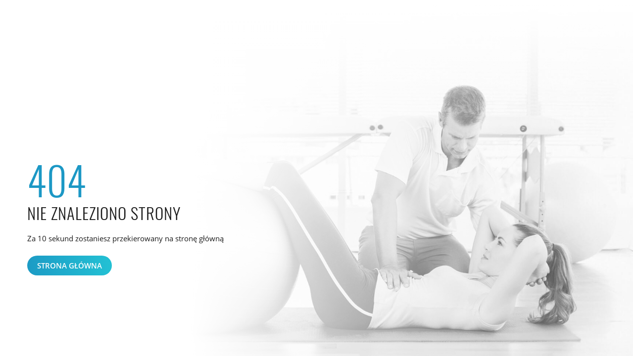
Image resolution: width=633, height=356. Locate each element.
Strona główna (69, 265)
